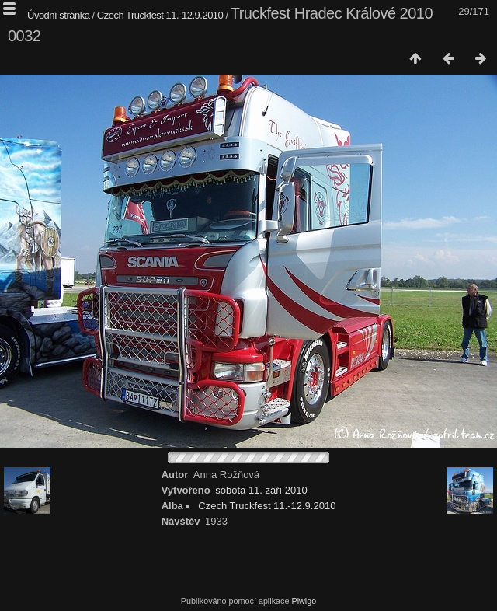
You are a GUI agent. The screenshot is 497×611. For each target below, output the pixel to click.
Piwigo (303, 601)
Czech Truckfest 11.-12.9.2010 (160, 15)
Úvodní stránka (58, 15)
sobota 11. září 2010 (261, 490)
